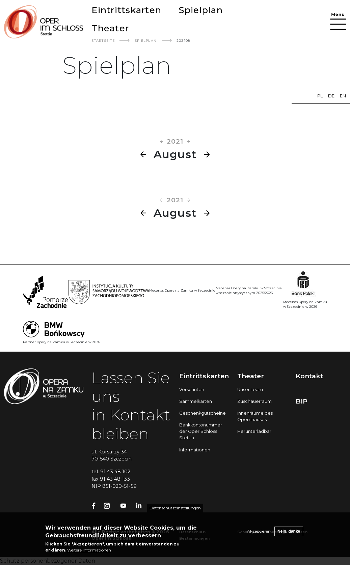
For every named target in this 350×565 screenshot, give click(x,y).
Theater (110, 28)
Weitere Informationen (89, 551)
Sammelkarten (195, 401)
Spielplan (201, 10)
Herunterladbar (254, 431)
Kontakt (309, 376)
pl (320, 95)
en (343, 95)
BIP (301, 401)
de (331, 95)
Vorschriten (191, 389)
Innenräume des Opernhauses (255, 416)
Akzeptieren (259, 532)
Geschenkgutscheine (202, 413)
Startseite (103, 40)
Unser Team (250, 389)
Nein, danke (288, 532)
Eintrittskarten (126, 10)
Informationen (194, 449)
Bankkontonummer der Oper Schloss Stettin (200, 431)
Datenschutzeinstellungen (175, 508)
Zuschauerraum (254, 401)
